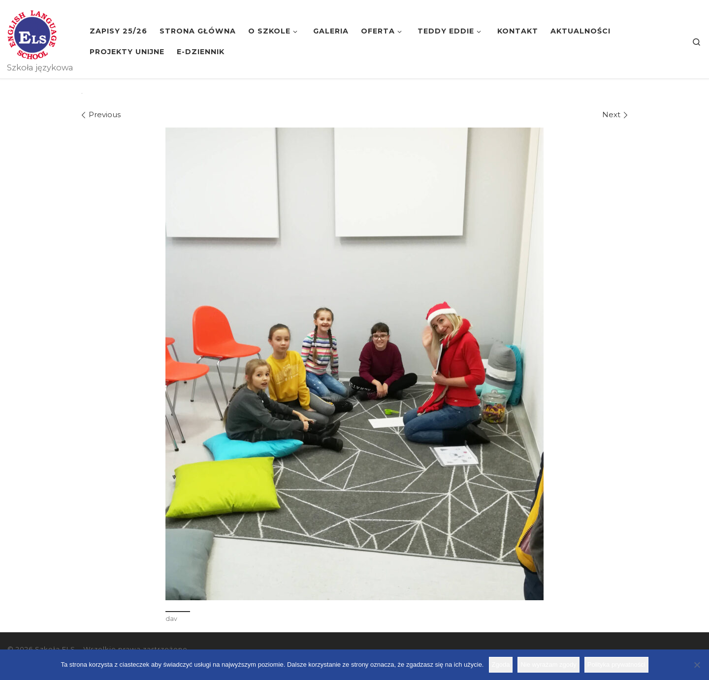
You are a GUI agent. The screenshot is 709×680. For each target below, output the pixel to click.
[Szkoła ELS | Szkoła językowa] (32, 33)
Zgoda (501, 664)
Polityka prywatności (616, 664)
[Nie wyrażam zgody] (697, 665)
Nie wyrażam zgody (548, 664)
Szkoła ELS (55, 649)
